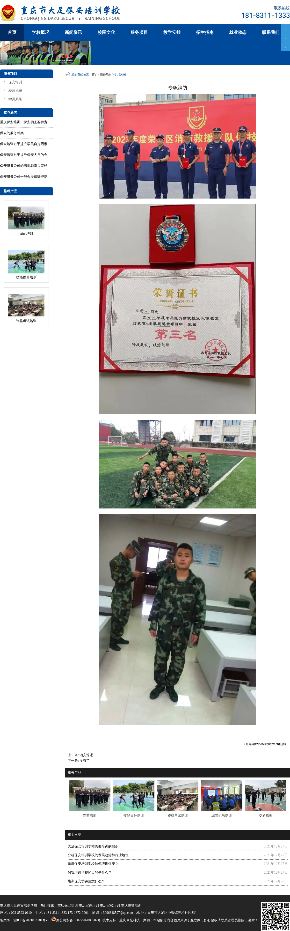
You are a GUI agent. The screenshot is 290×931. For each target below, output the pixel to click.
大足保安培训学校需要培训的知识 (93, 846)
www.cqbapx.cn (268, 744)
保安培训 (15, 82)
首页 (12, 32)
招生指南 (205, 32)
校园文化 (106, 32)
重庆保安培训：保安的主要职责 (23, 122)
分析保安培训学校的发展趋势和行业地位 (98, 855)
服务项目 (139, 32)
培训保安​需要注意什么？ (86, 881)
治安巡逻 (86, 755)
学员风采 (15, 99)
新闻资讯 (73, 32)
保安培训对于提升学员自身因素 (23, 144)
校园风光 (15, 90)
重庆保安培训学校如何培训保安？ (93, 864)
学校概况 (40, 32)
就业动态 (237, 32)
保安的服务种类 (12, 133)
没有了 (85, 760)
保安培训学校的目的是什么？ (90, 872)
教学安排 (172, 32)
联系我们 (270, 32)
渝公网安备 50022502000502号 (75, 918)
